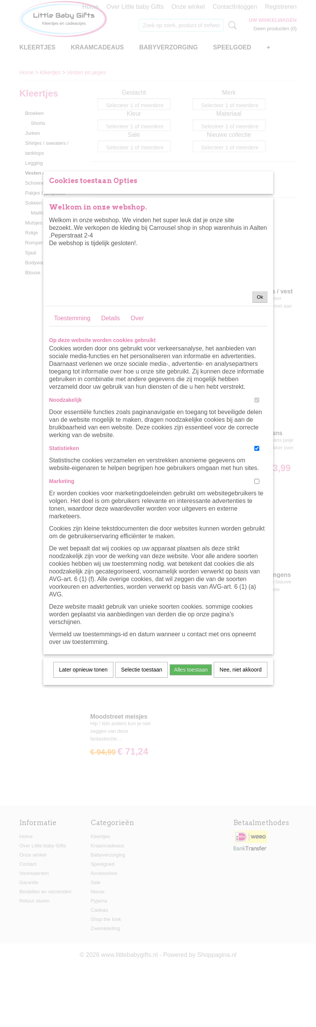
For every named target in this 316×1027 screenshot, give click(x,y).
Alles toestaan (191, 752)
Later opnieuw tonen (83, 752)
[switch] (256, 482)
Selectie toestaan (141, 752)
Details (110, 401)
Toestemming (72, 401)
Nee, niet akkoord (240, 752)
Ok (260, 380)
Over (137, 401)
